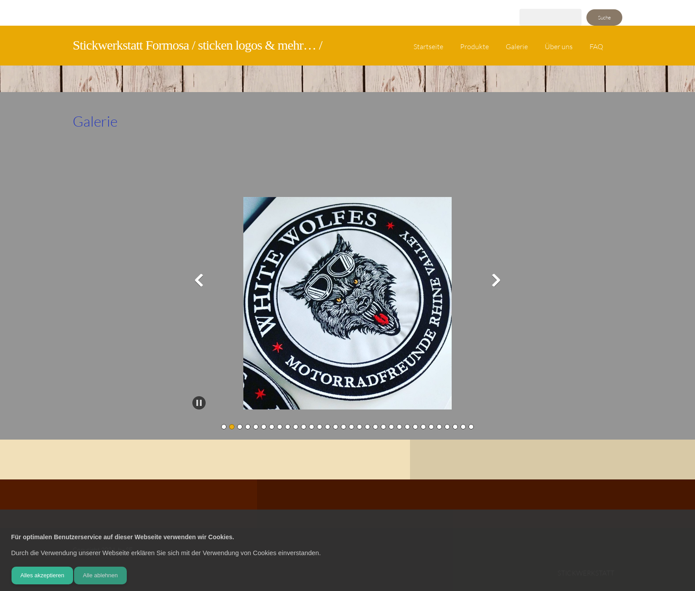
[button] (347, 305)
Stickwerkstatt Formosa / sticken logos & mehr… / (197, 45)
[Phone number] (279, 504)
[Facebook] (332, 504)
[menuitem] (428, 50)
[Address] (315, 504)
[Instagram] (350, 504)
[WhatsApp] (368, 504)
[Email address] (297, 504)
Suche (604, 17)
